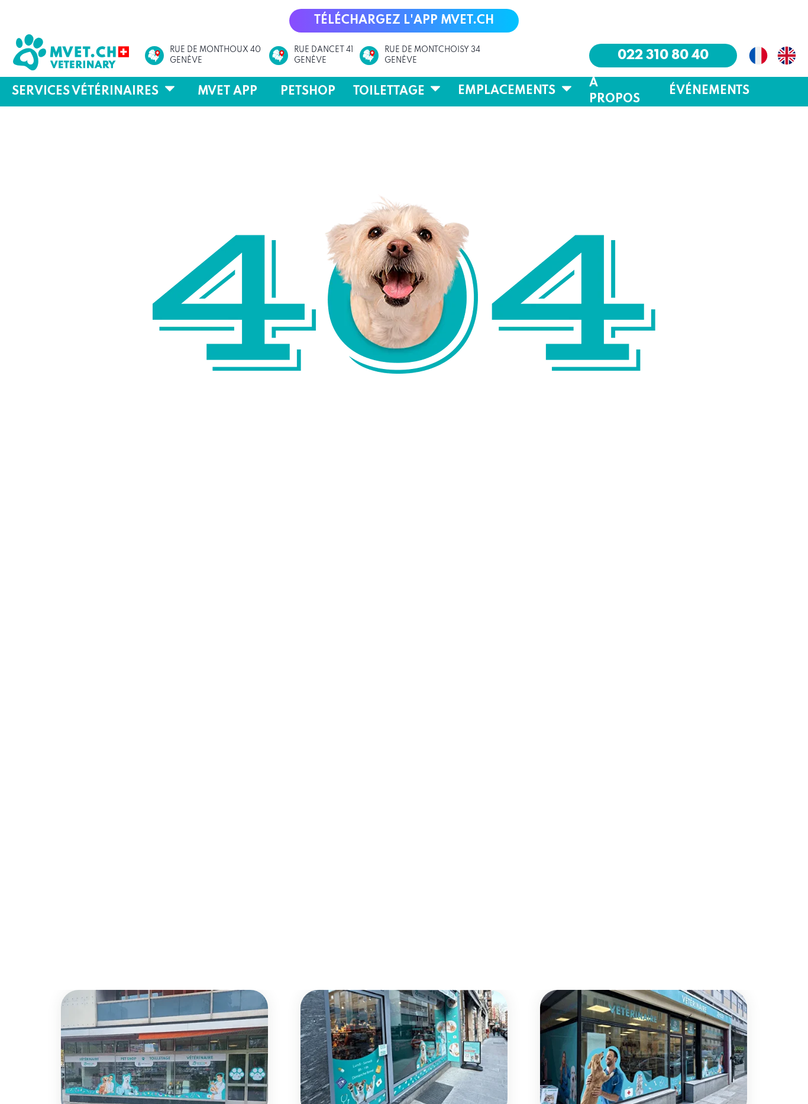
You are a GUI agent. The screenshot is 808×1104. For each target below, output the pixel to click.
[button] (404, 21)
